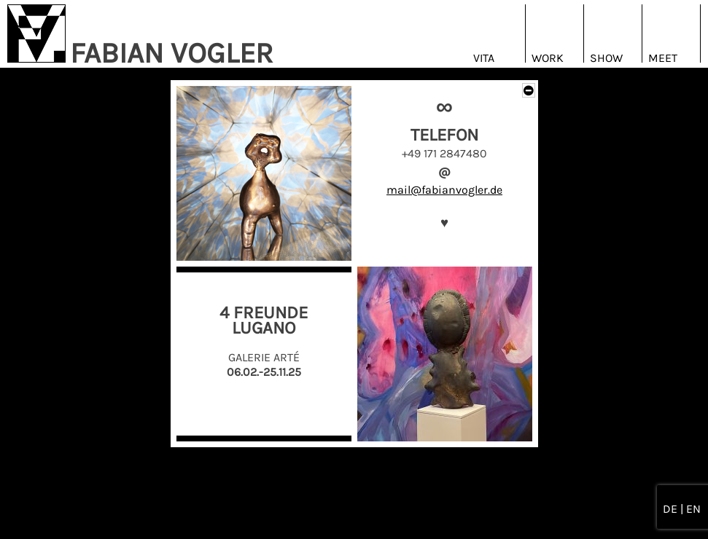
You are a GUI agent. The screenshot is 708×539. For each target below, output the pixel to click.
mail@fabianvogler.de (444, 190)
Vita (483, 58)
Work (548, 58)
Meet (662, 58)
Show (606, 58)
